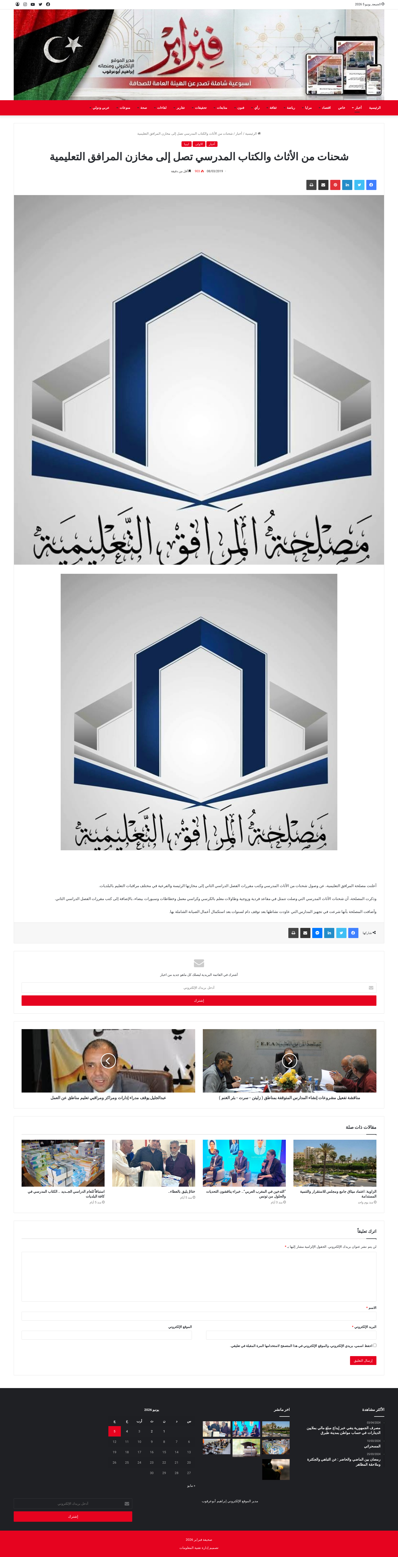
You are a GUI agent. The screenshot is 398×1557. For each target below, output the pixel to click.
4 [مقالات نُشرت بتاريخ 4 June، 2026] (127, 1431)
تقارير (181, 108)
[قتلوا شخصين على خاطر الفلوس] (276, 1469)
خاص (341, 108)
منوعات (125, 108)
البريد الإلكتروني (364, 1327)
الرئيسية (375, 108)
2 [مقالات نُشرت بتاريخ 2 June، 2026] (152, 1431)
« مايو (191, 1485)
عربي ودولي (101, 108)
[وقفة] (246, 1448)
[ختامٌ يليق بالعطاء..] (153, 1163)
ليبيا (186, 144)
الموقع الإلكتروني (180, 1327)
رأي (256, 108)
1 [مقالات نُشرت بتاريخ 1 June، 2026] (164, 1431)
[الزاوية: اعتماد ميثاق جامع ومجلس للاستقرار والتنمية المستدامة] (334, 1163)
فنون (240, 108)
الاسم (371, 1308)
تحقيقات (201, 108)
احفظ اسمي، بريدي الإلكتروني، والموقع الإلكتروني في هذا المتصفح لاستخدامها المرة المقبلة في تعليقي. (301, 1346)
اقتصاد (326, 108)
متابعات (222, 108)
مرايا (308, 108)
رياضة (291, 108)
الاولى (199, 144)
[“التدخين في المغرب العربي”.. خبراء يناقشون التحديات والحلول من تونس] (244, 1163)
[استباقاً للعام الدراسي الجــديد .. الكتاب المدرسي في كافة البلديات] (63, 1163)
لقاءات (162, 108)
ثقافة (273, 108)
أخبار (358, 108)
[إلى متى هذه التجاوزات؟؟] (216, 1446)
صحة (143, 108)
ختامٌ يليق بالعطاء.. (181, 1191)
